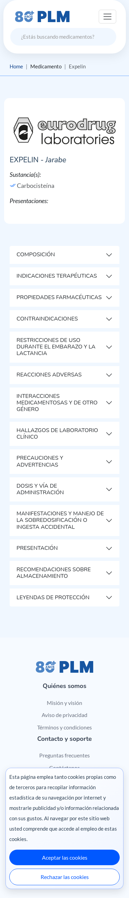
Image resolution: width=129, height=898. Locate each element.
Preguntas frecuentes (64, 755)
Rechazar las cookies (65, 876)
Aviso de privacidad (64, 714)
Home (16, 66)
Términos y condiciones (64, 727)
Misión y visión (64, 702)
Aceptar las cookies (64, 857)
